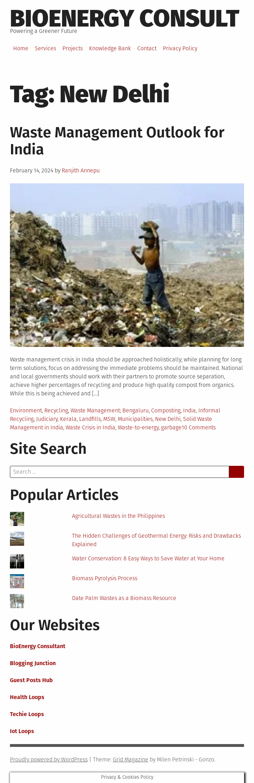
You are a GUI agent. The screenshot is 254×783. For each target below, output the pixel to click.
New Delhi (168, 419)
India (189, 410)
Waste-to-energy (138, 427)
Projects (72, 48)
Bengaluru (135, 410)
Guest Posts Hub (31, 680)
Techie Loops (27, 714)
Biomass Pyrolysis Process (104, 578)
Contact (146, 48)
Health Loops (27, 697)
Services (45, 48)
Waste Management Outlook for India (117, 141)
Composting (166, 410)
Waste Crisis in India (90, 427)
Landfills (90, 419)
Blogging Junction (33, 663)
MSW (109, 419)
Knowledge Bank (110, 48)
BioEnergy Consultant (37, 646)
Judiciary (46, 419)
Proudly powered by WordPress (49, 759)
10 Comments (199, 427)
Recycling (56, 410)
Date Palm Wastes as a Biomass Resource (124, 598)
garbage (171, 427)
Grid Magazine (130, 759)
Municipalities (135, 419)
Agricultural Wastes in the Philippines (118, 516)
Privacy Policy (180, 48)
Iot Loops (22, 731)
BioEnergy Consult (124, 18)
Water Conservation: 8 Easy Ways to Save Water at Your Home (148, 558)
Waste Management (95, 410)
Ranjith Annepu (81, 170)
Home (20, 48)
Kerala (68, 419)
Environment (26, 410)
